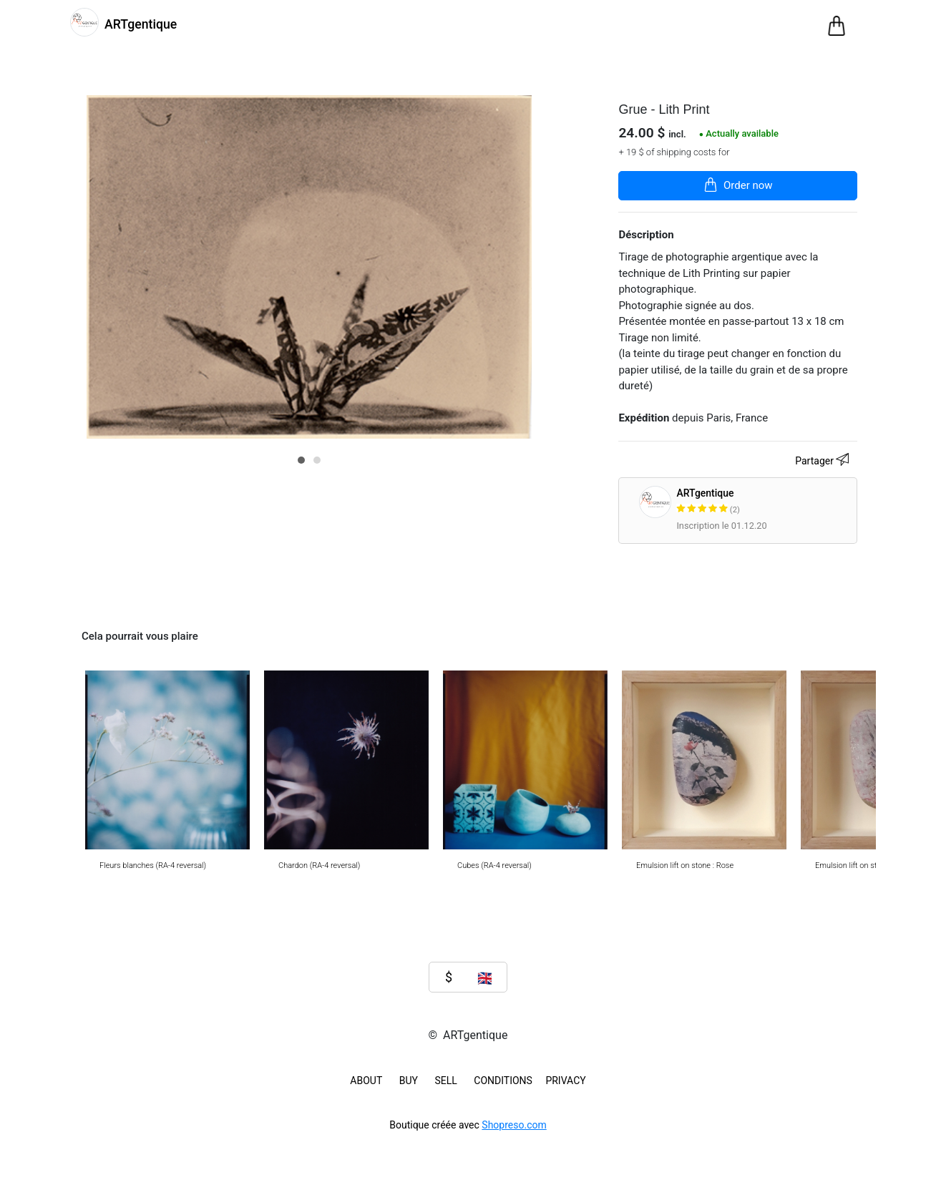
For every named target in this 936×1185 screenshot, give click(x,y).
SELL (445, 1080)
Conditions (503, 1080)
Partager (824, 461)
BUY (408, 1080)
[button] (301, 460)
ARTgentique (764, 502)
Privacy (565, 1080)
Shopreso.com (514, 1125)
